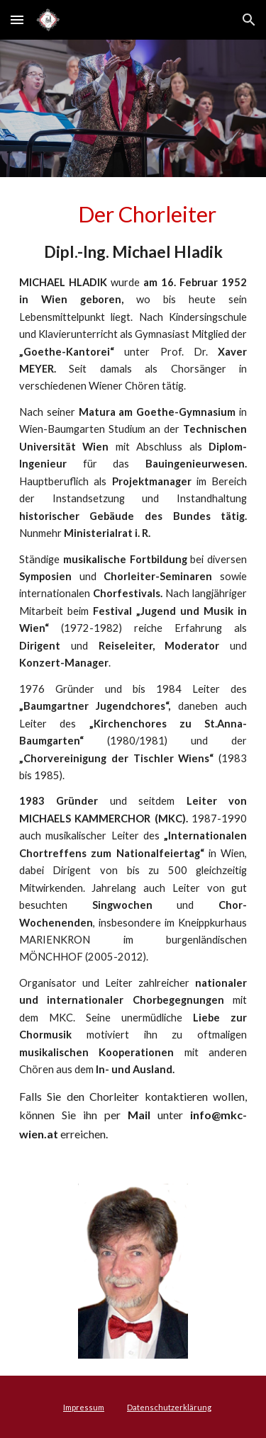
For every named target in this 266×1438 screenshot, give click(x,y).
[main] (133, 672)
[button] (17, 19)
